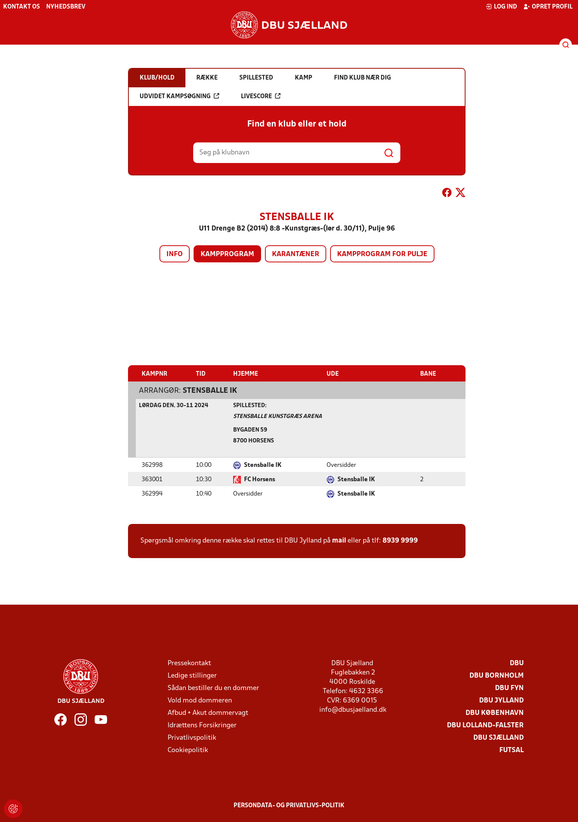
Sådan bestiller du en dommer (213, 688)
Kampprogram (227, 254)
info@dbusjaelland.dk (352, 709)
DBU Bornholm (496, 675)
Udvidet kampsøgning (179, 96)
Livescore (260, 96)
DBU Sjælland (498, 737)
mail (339, 540)
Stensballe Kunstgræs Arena (277, 416)
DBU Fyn (509, 688)
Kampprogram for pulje (382, 254)
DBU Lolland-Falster (485, 725)
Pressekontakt (189, 663)
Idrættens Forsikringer (202, 725)
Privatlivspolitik (192, 737)
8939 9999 (400, 540)
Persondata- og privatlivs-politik (289, 805)
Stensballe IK (210, 390)
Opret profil (548, 6)
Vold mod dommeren (200, 700)
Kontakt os (21, 7)
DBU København (495, 712)
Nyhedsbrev (65, 7)
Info (174, 254)
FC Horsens (259, 479)
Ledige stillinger (192, 675)
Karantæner (295, 254)
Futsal (511, 750)
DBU (517, 663)
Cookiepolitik (188, 750)
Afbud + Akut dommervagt (208, 712)
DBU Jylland (501, 700)
